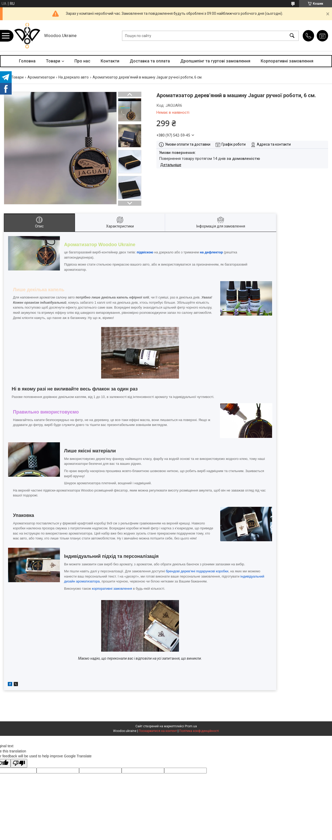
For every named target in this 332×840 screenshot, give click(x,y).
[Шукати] (292, 35)
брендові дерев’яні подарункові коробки (197, 571)
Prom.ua (191, 726)
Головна (27, 61)
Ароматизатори (41, 77)
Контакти (110, 61)
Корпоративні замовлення (287, 61)
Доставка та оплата (150, 61)
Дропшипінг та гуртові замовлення (215, 61)
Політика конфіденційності (199, 731)
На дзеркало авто (73, 77)
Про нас (82, 61)
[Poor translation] (19, 763)
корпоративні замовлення (112, 588)
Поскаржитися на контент (158, 731)
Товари (53, 61)
